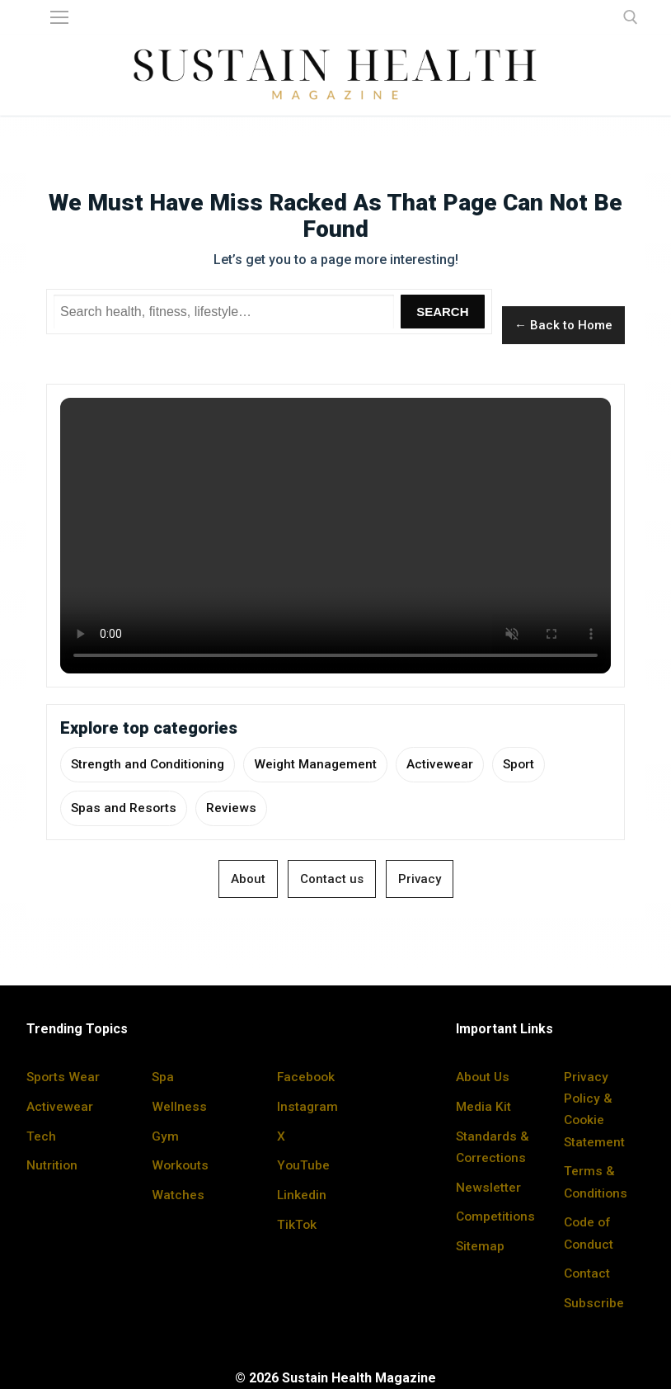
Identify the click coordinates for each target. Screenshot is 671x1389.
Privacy (419, 880)
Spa (163, 1078)
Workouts (181, 1166)
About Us (483, 1078)
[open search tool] (630, 17)
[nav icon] (59, 17)
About (248, 880)
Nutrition (52, 1166)
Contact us (332, 880)
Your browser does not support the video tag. (335, 535)
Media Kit (484, 1107)
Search (442, 312)
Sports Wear (63, 1078)
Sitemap (480, 1267)
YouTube (303, 1166)
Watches (178, 1194)
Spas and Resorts (124, 809)
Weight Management (321, 764)
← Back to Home (563, 325)
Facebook (307, 1078)
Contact (588, 1272)
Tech (41, 1136)
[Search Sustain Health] (224, 312)
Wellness (179, 1107)
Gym (165, 1136)
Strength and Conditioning (150, 764)
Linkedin (302, 1194)
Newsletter (488, 1187)
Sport (526, 764)
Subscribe (594, 1302)
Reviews (233, 809)
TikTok (297, 1224)
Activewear (447, 764)
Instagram (308, 1107)
